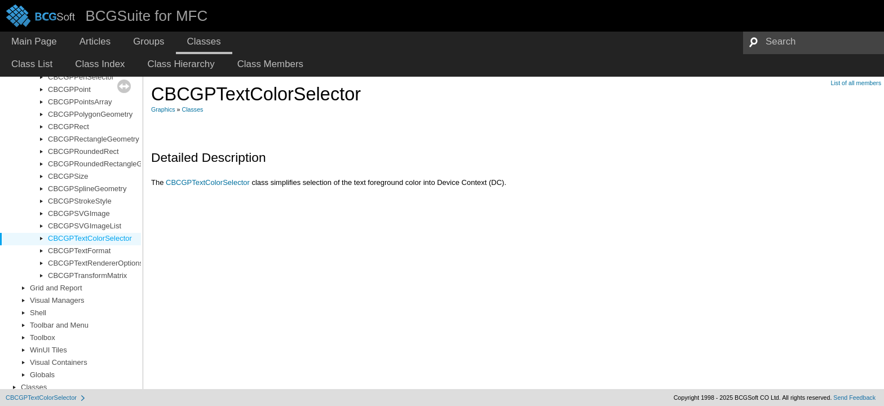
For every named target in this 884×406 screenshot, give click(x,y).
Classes (34, 387)
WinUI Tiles (48, 350)
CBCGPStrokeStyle (80, 201)
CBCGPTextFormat (79, 250)
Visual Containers (58, 362)
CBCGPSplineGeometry (87, 188)
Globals (42, 374)
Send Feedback (854, 397)
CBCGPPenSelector (81, 77)
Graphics (163, 109)
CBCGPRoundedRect (83, 151)
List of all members (856, 83)
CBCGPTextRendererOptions (95, 263)
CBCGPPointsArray (80, 102)
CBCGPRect (68, 126)
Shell (38, 312)
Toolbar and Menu (59, 325)
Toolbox (42, 337)
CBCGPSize (68, 176)
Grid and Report (56, 288)
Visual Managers (57, 300)
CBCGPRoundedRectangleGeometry (108, 164)
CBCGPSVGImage (79, 213)
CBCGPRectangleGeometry (93, 139)
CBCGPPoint (69, 89)
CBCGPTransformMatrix (87, 275)
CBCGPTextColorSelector (90, 238)
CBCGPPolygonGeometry (90, 114)
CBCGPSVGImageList (84, 226)
